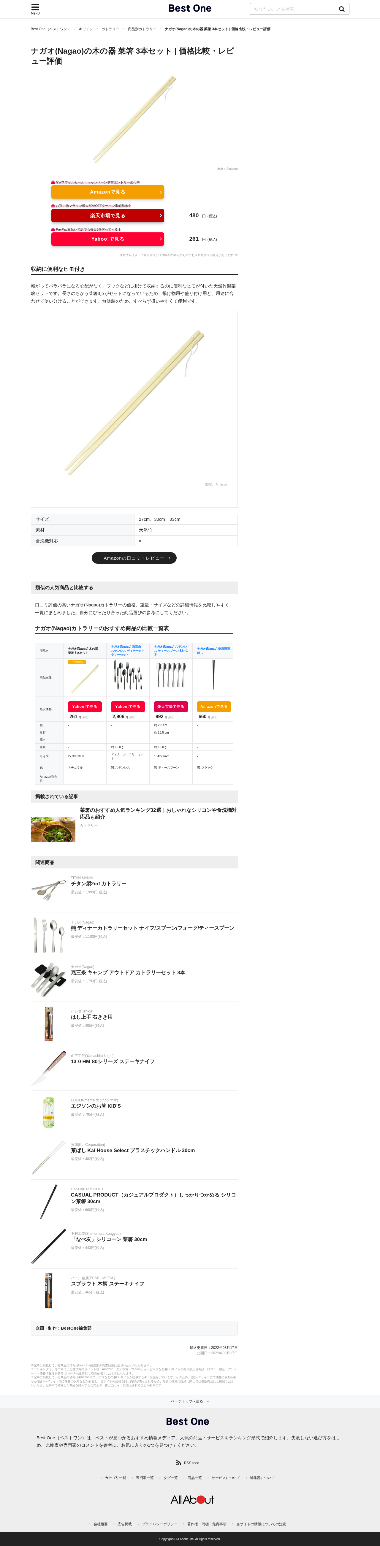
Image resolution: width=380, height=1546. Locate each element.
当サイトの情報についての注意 (261, 1524)
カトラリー (110, 29)
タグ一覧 (171, 1478)
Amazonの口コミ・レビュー (134, 557)
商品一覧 (195, 1478)
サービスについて (226, 1478)
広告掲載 (125, 1524)
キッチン (86, 29)
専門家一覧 (145, 1478)
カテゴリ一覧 (115, 1478)
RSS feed (191, 1463)
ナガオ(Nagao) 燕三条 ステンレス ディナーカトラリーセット (128, 650)
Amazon (232, 168)
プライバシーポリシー (160, 1524)
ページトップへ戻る (187, 1401)
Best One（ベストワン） (51, 29)
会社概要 (101, 1524)
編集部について (262, 1478)
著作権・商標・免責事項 (207, 1524)
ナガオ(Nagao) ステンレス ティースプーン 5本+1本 (171, 650)
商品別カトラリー (142, 29)
